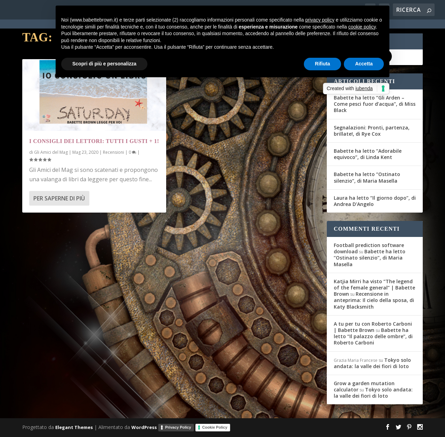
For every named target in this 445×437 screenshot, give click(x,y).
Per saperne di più (59, 198)
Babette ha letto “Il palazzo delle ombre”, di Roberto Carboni (373, 336)
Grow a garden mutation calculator (364, 386)
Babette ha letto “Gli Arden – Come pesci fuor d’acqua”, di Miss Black (374, 103)
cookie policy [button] (362, 27)
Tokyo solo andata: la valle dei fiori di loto (372, 363)
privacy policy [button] (319, 20)
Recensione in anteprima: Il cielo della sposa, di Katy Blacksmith (374, 300)
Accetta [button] (364, 63)
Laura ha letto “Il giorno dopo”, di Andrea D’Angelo (375, 200)
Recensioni (113, 152)
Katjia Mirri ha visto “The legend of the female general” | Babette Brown (374, 287)
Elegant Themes (74, 427)
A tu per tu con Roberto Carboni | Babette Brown (373, 326)
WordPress (144, 427)
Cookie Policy (214, 427)
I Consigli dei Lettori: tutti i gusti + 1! (94, 141)
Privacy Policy (178, 427)
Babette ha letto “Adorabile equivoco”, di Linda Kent (368, 154)
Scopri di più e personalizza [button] (104, 63)
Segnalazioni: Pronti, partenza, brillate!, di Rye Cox (372, 130)
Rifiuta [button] (322, 63)
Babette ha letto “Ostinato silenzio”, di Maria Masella (367, 177)
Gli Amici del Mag (51, 152)
